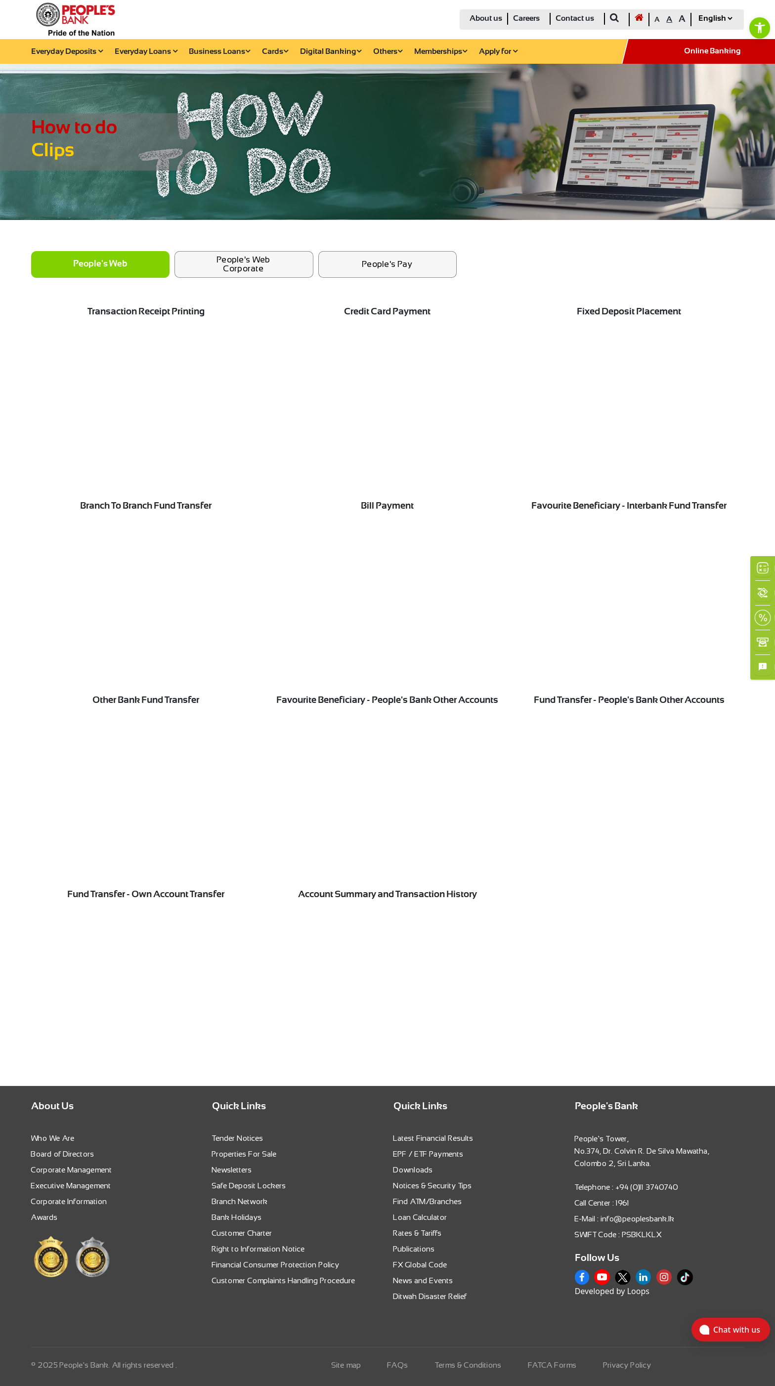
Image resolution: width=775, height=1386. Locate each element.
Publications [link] (414, 1249)
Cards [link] (275, 51)
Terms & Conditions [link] (468, 1365)
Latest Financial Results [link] (433, 1138)
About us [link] (486, 18)
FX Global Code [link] (420, 1264)
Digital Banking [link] (330, 51)
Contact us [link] (575, 18)
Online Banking (712, 51)
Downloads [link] (413, 1170)
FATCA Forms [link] (552, 1365)
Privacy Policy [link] (627, 1365)
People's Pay (387, 264)
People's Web (100, 264)
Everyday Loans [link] (146, 51)
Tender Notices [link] (237, 1138)
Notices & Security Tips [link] (432, 1185)
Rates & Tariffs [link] (417, 1233)
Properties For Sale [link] (244, 1154)
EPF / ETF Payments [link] (428, 1154)
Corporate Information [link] (69, 1201)
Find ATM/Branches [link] (427, 1201)
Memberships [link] (440, 51)
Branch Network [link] (240, 1201)
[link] (759, 27)
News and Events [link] (423, 1280)
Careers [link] (526, 18)
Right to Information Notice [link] (258, 1249)
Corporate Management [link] (71, 1170)
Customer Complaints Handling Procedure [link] (283, 1280)
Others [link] (387, 51)
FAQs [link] (398, 1365)
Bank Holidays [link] (237, 1217)
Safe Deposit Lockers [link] (249, 1185)
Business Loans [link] (219, 51)
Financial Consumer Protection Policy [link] (276, 1264)
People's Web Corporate (243, 264)
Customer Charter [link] (242, 1233)
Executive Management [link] (71, 1185)
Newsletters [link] (232, 1170)
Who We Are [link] (53, 1138)
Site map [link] (346, 1365)
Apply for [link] (498, 51)
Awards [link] (44, 1217)
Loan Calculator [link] (420, 1217)
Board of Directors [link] (62, 1154)
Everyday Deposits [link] (67, 51)
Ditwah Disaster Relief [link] (430, 1296)
